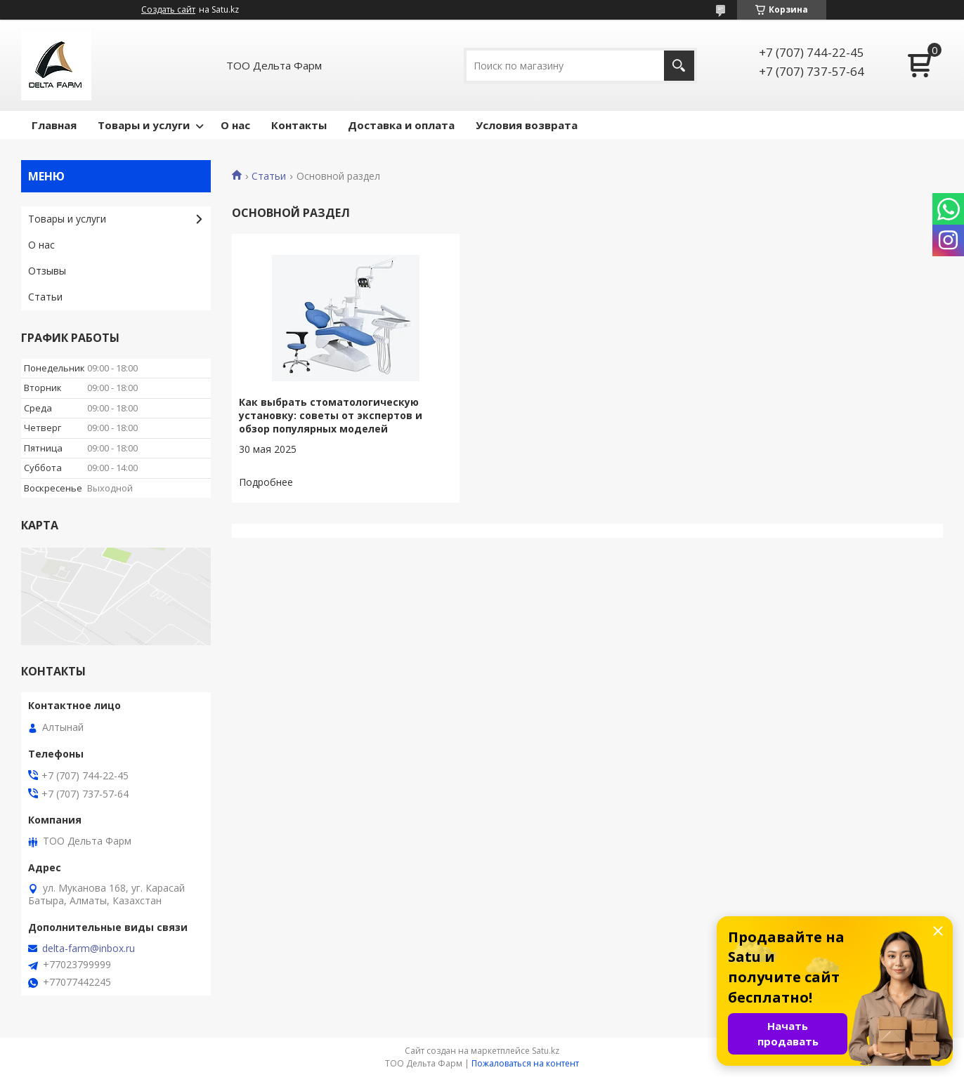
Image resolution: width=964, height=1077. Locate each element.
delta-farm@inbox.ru (88, 948)
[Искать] (679, 66)
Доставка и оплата (401, 125)
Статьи (269, 176)
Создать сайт (168, 10)
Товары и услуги (144, 125)
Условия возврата (527, 125)
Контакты (299, 125)
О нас (235, 125)
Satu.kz (545, 1051)
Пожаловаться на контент (525, 1063)
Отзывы (47, 270)
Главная (54, 125)
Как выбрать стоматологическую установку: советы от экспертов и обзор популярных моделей (330, 415)
